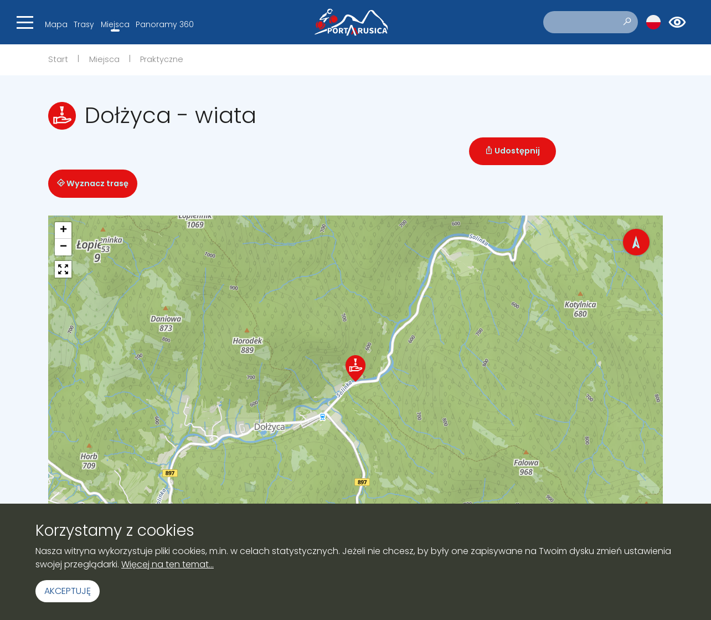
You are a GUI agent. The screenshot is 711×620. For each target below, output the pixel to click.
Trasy (84, 24)
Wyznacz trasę (92, 183)
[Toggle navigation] (25, 22)
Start (58, 59)
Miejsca (115, 24)
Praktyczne (161, 59)
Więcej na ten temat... (167, 564)
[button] (355, 368)
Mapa (56, 24)
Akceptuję (67, 591)
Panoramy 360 (165, 24)
